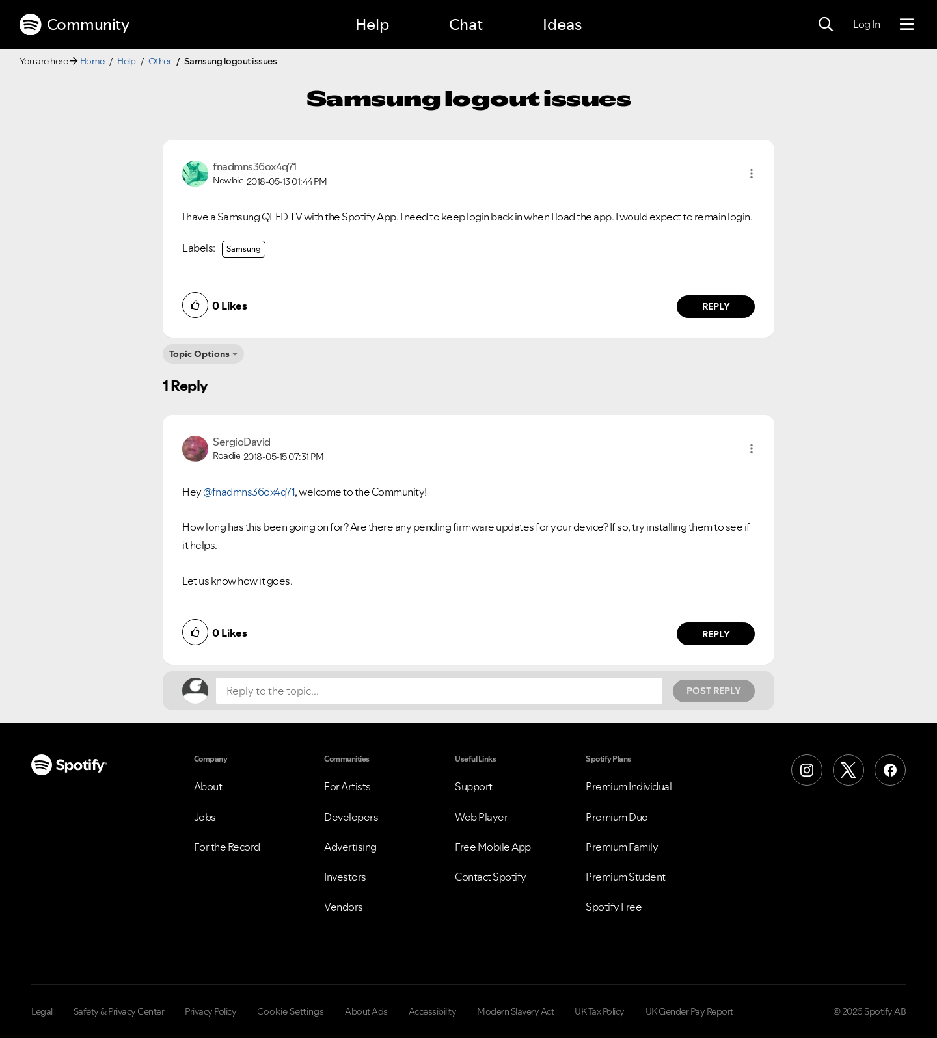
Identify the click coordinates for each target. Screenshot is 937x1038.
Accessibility (433, 1011)
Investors (345, 877)
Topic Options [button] (199, 353)
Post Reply (713, 690)
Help (372, 24)
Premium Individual (629, 786)
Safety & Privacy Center (119, 1011)
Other (160, 61)
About (208, 786)
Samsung (243, 248)
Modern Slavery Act (515, 1011)
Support (474, 786)
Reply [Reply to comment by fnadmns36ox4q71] (716, 306)
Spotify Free (614, 906)
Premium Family (622, 847)
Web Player (481, 817)
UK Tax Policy (600, 1011)
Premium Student (626, 877)
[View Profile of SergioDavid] (242, 441)
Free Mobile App (493, 847)
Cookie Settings (290, 1011)
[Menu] (906, 25)
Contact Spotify (490, 877)
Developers (351, 817)
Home (92, 61)
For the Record (227, 847)
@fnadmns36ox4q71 (249, 492)
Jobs (205, 817)
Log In (866, 24)
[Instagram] (806, 770)
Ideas (562, 24)
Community (74, 25)
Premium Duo (617, 817)
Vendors (343, 906)
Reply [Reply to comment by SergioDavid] (716, 634)
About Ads (366, 1011)
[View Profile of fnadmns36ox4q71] (255, 166)
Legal (42, 1011)
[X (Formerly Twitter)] (848, 770)
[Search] (826, 24)
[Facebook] (890, 770)
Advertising (350, 847)
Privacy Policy (210, 1011)
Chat (466, 24)
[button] (751, 173)
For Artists (347, 786)
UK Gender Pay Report (689, 1011)
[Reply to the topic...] (439, 691)
